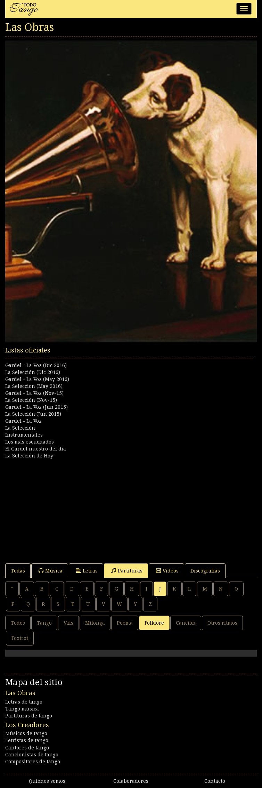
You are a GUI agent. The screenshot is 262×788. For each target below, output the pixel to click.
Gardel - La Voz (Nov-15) (34, 393)
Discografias (205, 571)
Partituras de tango (28, 715)
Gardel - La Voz (23, 421)
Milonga (95, 623)
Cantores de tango (27, 747)
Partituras (126, 571)
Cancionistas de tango (31, 754)
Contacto (214, 781)
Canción (186, 623)
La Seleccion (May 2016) (34, 386)
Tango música (22, 709)
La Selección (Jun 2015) (33, 414)
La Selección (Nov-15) (31, 400)
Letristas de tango (26, 740)
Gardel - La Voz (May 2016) (37, 379)
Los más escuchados (29, 442)
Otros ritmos (222, 623)
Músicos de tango (26, 733)
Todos (18, 623)
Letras (87, 571)
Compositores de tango (32, 761)
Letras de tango (23, 702)
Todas (18, 571)
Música (51, 571)
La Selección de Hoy (29, 455)
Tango (44, 623)
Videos (167, 571)
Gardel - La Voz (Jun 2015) (36, 407)
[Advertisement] (131, 508)
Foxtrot (19, 638)
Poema (125, 623)
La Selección (20, 428)
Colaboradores (130, 781)
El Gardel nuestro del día (35, 449)
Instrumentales (24, 435)
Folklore (154, 623)
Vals (68, 623)
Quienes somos (47, 781)
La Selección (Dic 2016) (32, 372)
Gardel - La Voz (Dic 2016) (36, 365)
